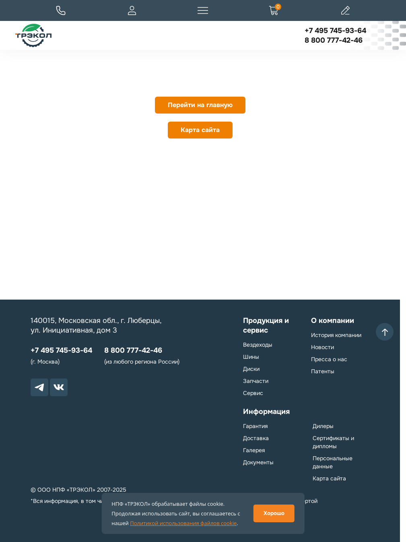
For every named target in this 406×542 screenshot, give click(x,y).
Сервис (253, 393)
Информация (266, 411)
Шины (251, 356)
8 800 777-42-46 (334, 40)
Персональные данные (332, 462)
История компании (336, 335)
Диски (251, 368)
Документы (258, 462)
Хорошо (274, 513)
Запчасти (255, 381)
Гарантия (255, 426)
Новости (322, 347)
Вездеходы (257, 344)
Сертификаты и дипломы (333, 442)
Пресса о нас (329, 359)
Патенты (322, 371)
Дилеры (323, 426)
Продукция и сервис (266, 325)
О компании (332, 320)
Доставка (256, 438)
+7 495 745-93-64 (335, 30)
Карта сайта (200, 130)
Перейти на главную (200, 105)
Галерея (254, 450)
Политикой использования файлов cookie (183, 523)
